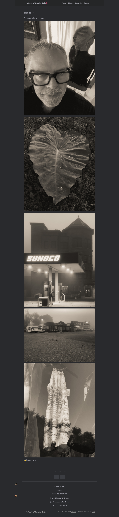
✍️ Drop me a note (30, 460)
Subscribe (78, 3)
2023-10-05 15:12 (59, 506)
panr (93, 512)
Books (86, 3)
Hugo (74, 512)
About (64, 3)
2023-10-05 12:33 (59, 494)
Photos (70, 3)
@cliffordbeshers (55, 502)
